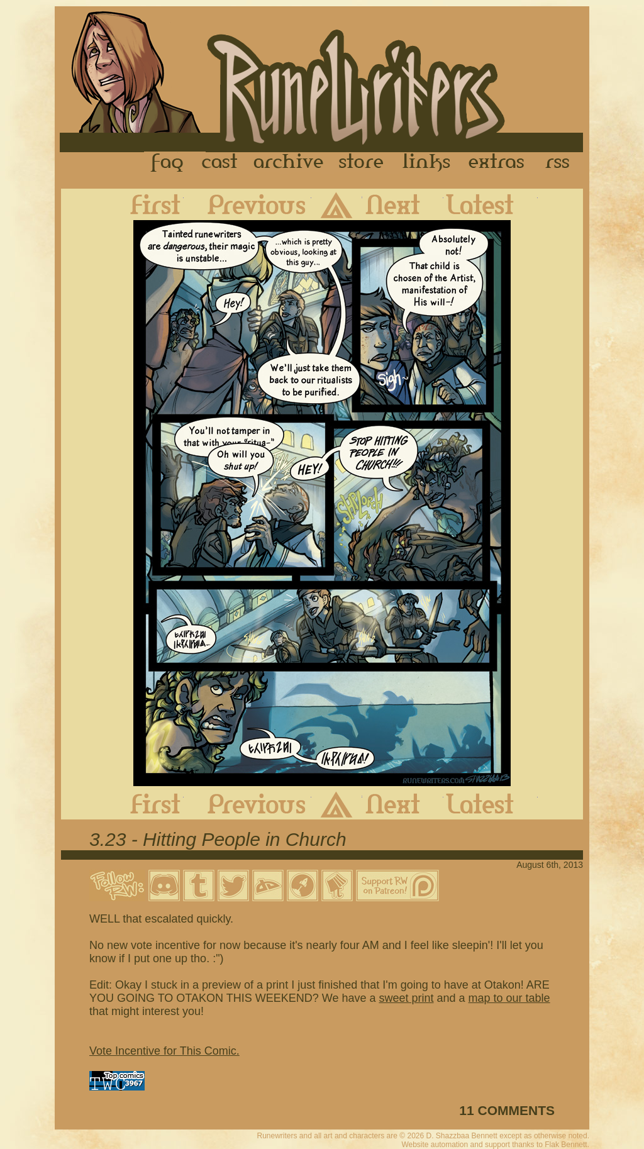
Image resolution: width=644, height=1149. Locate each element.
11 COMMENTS (507, 1110)
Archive (288, 163)
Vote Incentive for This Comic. (164, 1051)
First (145, 204)
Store (361, 163)
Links (426, 163)
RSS (561, 163)
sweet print (406, 998)
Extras (498, 163)
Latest (490, 204)
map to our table (509, 998)
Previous (247, 204)
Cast (220, 163)
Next (402, 204)
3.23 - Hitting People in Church (218, 839)
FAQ (168, 163)
